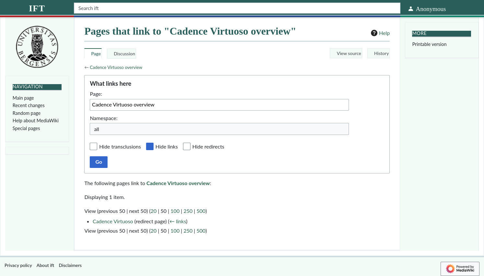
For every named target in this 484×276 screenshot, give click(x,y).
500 (200, 211)
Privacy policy (18, 265)
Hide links (167, 146)
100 (174, 211)
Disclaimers (70, 265)
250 (187, 211)
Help (379, 33)
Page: (96, 94)
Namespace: (103, 118)
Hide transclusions (120, 146)
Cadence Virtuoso (113, 221)
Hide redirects (208, 146)
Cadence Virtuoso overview (116, 67)
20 (154, 211)
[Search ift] (237, 8)
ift (37, 8)
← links (177, 221)
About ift (45, 265)
